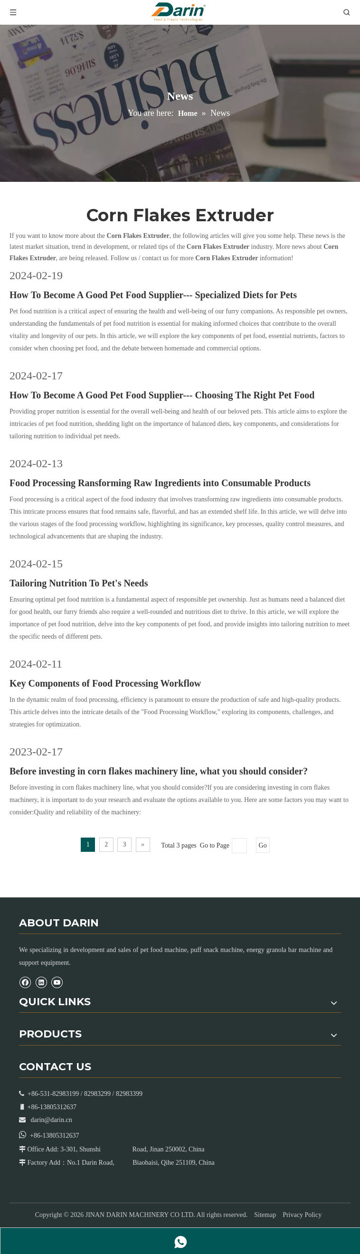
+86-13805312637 (54, 1135)
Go (263, 845)
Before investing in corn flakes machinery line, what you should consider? (158, 771)
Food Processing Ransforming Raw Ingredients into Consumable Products (160, 483)
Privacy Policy (302, 1214)
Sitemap (265, 1214)
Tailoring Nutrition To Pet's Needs (78, 583)
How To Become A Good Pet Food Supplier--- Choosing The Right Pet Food (161, 395)
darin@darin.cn (51, 1119)
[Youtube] (57, 982)
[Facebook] (25, 982)
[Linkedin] (41, 982)
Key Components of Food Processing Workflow (105, 683)
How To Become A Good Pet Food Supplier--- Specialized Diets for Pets (153, 295)
